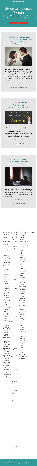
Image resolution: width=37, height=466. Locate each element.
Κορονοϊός (22, 305)
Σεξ (24, 320)
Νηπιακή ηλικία (22, 312)
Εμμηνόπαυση (22, 270)
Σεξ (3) (6, 334)
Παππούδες (22, 316)
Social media (22, 232)
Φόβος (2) (6, 364)
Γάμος (22, 250)
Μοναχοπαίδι (22, 311)
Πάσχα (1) (6, 327)
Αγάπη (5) (6, 237)
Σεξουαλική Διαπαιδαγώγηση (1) (7, 337)
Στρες (22, 325)
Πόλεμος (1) (6, 332)
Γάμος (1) (6, 255)
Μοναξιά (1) (6, 318)
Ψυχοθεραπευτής (22, 356)
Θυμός (22, 296)
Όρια (20, 314)
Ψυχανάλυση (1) (7, 369)
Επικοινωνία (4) (6, 279)
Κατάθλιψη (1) (6, 311)
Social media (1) (7, 232)
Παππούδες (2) (6, 328)
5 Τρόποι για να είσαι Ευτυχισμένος (18, 104)
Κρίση (22, 307)
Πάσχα (24, 314)
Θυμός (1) (6, 306)
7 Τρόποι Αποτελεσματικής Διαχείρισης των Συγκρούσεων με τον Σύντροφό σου (18, 39)
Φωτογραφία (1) (6, 365)
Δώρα (22, 266)
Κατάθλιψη (22, 302)
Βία (21, 246)
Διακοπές (22, 257)
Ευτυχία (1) (6, 283)
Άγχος (22, 235)
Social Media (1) (7, 234)
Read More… (18, 83)
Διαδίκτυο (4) (7, 258)
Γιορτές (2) (6, 257)
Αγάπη (22, 237)
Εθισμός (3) (6, 274)
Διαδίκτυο (22, 254)
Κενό (18, 164)
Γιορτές (22, 252)
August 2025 (14, 232)
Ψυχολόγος (22, 358)
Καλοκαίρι (22, 300)
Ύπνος (24, 341)
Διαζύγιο (22, 255)
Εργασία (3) (6, 281)
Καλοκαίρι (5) (6, 309)
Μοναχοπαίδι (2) (7, 320)
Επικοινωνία (22, 271)
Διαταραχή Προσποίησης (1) (6, 265)
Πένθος (22, 318)
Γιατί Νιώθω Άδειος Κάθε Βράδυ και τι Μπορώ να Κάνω (18, 160)
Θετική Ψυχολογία (26, 107)
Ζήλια (22, 279)
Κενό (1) (7, 313)
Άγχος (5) (6, 236)
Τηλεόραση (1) (6, 355)
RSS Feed (31, 232)
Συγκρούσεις (18, 44)
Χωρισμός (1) (6, 367)
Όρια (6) (7, 325)
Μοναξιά (23, 164)
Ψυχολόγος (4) (6, 378)
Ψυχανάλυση (22, 352)
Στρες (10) (6, 341)
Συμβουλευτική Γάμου (27, 44)
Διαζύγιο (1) (6, 260)
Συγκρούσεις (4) (6, 346)
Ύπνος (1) (6, 358)
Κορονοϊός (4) (6, 314)
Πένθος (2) (6, 330)
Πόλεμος (21, 320)
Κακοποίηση (22, 298)
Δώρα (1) (6, 272)
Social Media (22, 234)
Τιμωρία (20, 341)
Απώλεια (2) (7, 244)
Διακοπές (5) (7, 262)
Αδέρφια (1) (6, 239)
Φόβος (22, 347)
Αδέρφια (22, 239)
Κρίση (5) (6, 316)
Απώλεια (27, 164)
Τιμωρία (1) (6, 357)
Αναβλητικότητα (23, 241)
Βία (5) (6, 250)
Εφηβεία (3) (6, 285)
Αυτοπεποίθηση (23, 245)
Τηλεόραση (22, 340)
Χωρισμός (22, 351)
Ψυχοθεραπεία (22, 354)
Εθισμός (22, 268)
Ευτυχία (19, 107)
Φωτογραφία (22, 349)
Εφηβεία (22, 277)
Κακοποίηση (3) (6, 307)
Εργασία (22, 273)
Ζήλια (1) (7, 286)
